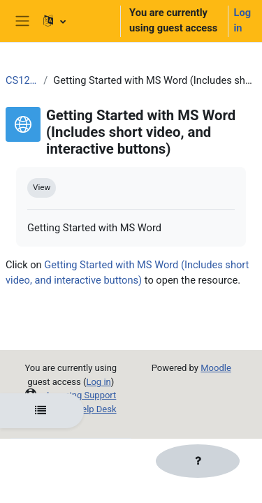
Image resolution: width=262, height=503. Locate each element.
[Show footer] (198, 461)
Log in (243, 20)
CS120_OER (22, 80)
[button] (75, 21)
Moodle (216, 368)
